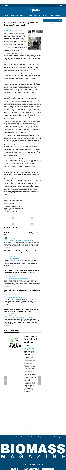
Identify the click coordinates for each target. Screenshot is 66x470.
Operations (30, 240)
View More (30, 391)
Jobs (51, 15)
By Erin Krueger (13, 237)
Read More (7, 247)
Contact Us (31, 464)
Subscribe (49, 437)
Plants (30, 15)
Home (6, 15)
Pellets (15, 278)
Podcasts (37, 15)
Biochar (11, 278)
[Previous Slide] (5, 380)
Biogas (11, 297)
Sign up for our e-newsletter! (53, 20)
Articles (22, 15)
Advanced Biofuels (17, 317)
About (24, 464)
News (13, 437)
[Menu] (2, 6)
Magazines (14, 15)
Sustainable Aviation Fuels (16, 240)
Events (45, 15)
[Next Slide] (39, 380)
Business (25, 240)
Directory (58, 15)
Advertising (39, 464)
